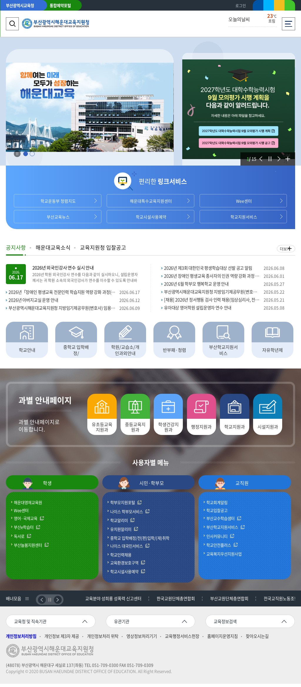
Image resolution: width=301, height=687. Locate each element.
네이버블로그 (290, 6)
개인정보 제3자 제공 (61, 639)
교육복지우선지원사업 (224, 556)
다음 (277, 155)
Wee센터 (243, 201)
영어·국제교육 (25, 521)
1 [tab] (25, 154)
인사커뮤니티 (217, 539)
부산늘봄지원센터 (28, 548)
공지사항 (16, 247)
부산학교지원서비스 (222, 530)
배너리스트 (26, 602)
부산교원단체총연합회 (230, 601)
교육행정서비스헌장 (182, 639)
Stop (17, 154)
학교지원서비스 (243, 217)
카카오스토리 (279, 6)
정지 (268, 155)
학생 (37, 486)
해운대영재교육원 (28, 505)
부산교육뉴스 (57, 217)
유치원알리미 (120, 532)
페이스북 (258, 6)
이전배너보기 (42, 603)
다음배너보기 (58, 603)
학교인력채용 (120, 557)
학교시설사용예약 (150, 217)
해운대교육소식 (53, 247)
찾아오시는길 (257, 639)
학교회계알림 (217, 505)
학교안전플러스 (218, 548)
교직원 (231, 486)
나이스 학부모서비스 (126, 514)
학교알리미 (119, 523)
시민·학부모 (141, 486)
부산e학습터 (24, 530)
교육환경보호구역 (124, 565)
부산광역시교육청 (20, 5)
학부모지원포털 (122, 505)
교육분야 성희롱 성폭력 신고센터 (114, 601)
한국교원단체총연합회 (177, 601)
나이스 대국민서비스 (126, 549)
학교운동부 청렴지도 (57, 201)
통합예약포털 (60, 5)
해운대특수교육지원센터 (150, 201)
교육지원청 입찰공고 (103, 247)
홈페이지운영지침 (222, 639)
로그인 (240, 5)
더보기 (286, 158)
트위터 (268, 5)
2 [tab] (32, 154)
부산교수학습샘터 (220, 521)
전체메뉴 (288, 22)
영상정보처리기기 (141, 639)
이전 (259, 155)
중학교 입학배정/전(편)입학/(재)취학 (139, 540)
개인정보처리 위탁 (102, 639)
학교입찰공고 (217, 513)
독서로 (19, 539)
